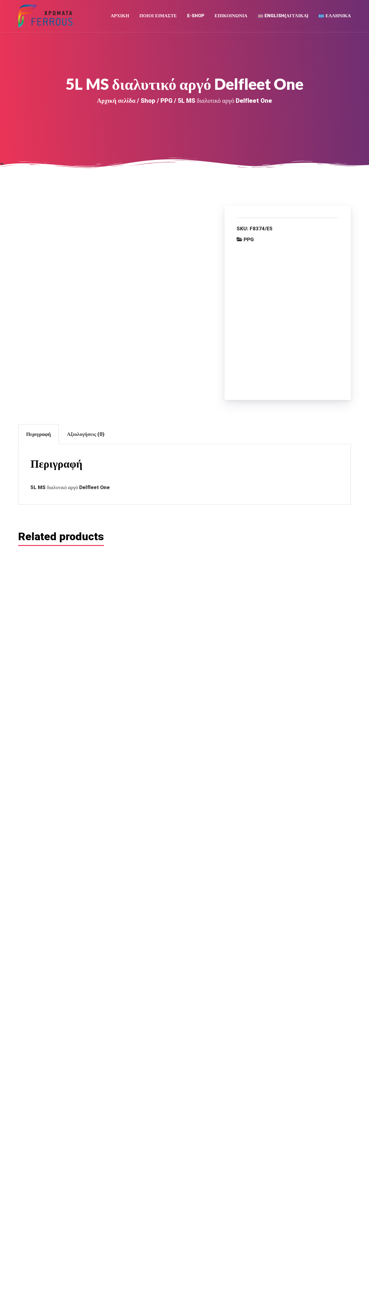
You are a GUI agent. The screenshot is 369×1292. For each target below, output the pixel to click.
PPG (166, 102)
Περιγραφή (38, 350)
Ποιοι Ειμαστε (158, 16)
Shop (148, 102)
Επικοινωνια (231, 16)
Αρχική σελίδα (116, 102)
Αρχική (120, 16)
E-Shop (195, 16)
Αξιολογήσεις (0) (86, 350)
